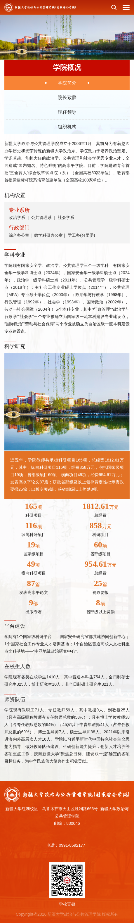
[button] (113, 7)
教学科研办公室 (48, 235)
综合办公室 (19, 235)
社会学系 (66, 217)
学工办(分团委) (81, 235)
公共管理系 (41, 217)
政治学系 (17, 217)
